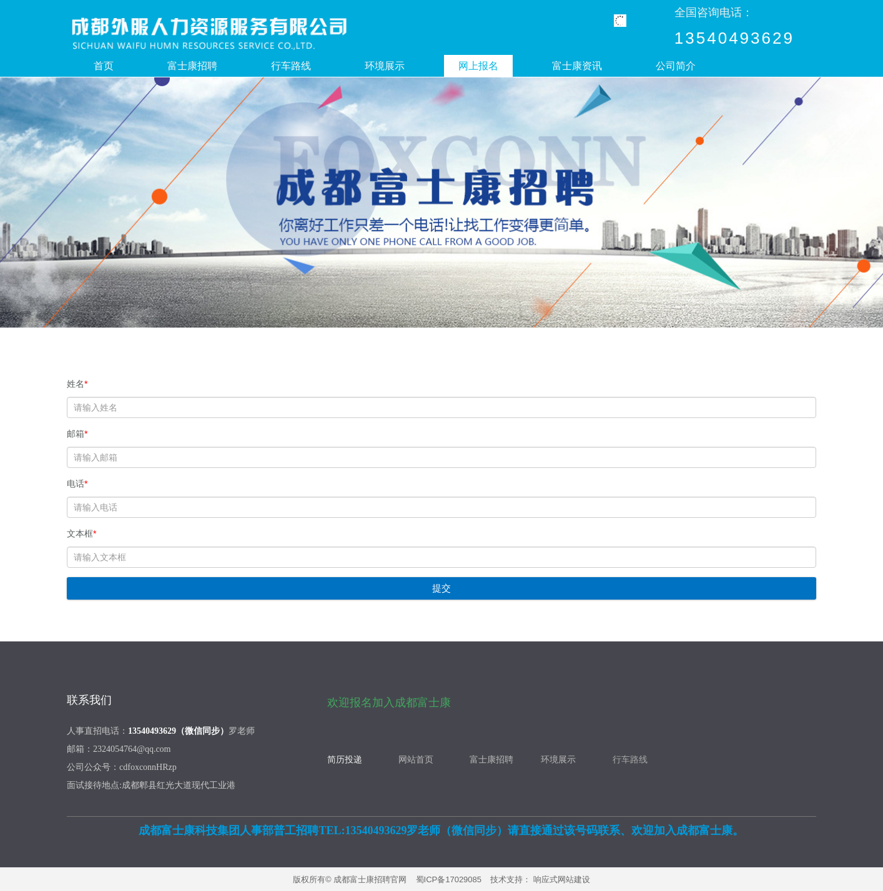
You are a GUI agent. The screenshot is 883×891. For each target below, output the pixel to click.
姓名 (77, 384)
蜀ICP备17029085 (449, 879)
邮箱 (77, 434)
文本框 (81, 533)
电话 (77, 484)
